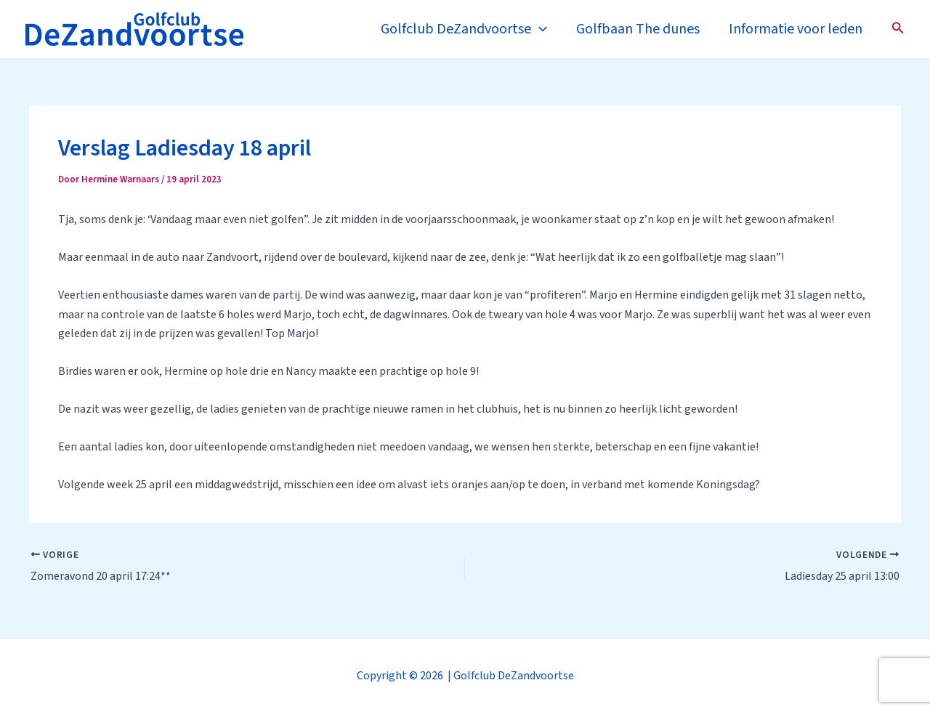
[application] (539, 29)
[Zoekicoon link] (898, 29)
